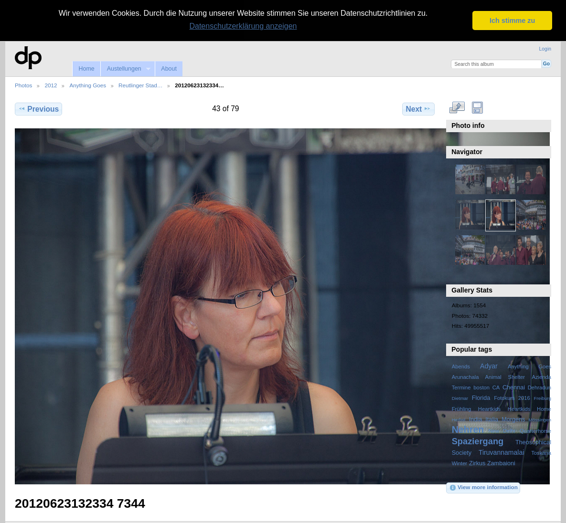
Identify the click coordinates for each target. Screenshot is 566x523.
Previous (38, 108)
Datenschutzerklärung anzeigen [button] (243, 26)
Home (86, 67)
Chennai (513, 387)
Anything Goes (87, 85)
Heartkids (489, 408)
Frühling (461, 408)
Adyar (489, 365)
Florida (481, 397)
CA (496, 387)
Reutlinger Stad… (140, 85)
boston (481, 387)
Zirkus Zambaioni (492, 462)
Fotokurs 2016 (512, 397)
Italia (491, 418)
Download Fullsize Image (477, 107)
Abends (461, 366)
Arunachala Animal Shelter (488, 376)
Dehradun (539, 387)
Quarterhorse (535, 430)
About (169, 67)
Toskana (541, 452)
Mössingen (540, 418)
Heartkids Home (529, 408)
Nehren (468, 428)
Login (545, 48)
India (475, 418)
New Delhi (501, 430)
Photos (23, 85)
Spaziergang (478, 440)
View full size (457, 107)
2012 (50, 85)
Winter (459, 462)
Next (418, 108)
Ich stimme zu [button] (512, 20)
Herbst (459, 418)
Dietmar (460, 397)
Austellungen (125, 68)
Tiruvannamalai (501, 451)
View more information (483, 487)
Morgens (513, 418)
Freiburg (542, 397)
